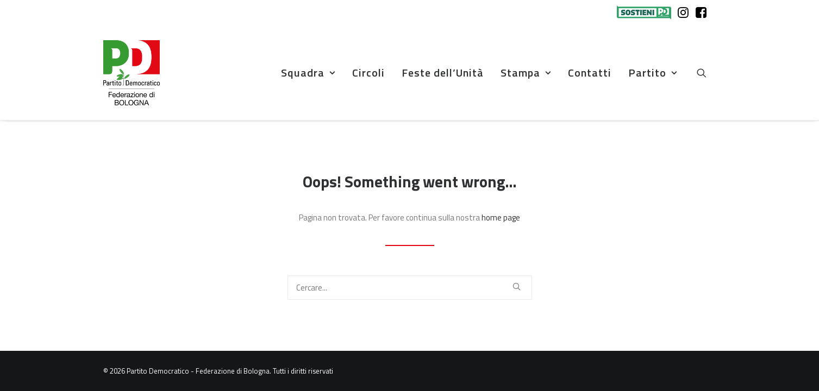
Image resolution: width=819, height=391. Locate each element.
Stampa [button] (526, 72)
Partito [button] (652, 72)
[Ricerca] (409, 287)
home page (501, 217)
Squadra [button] (308, 72)
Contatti (589, 72)
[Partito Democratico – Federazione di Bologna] (131, 72)
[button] (706, 73)
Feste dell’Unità (443, 72)
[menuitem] (646, 12)
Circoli (368, 72)
